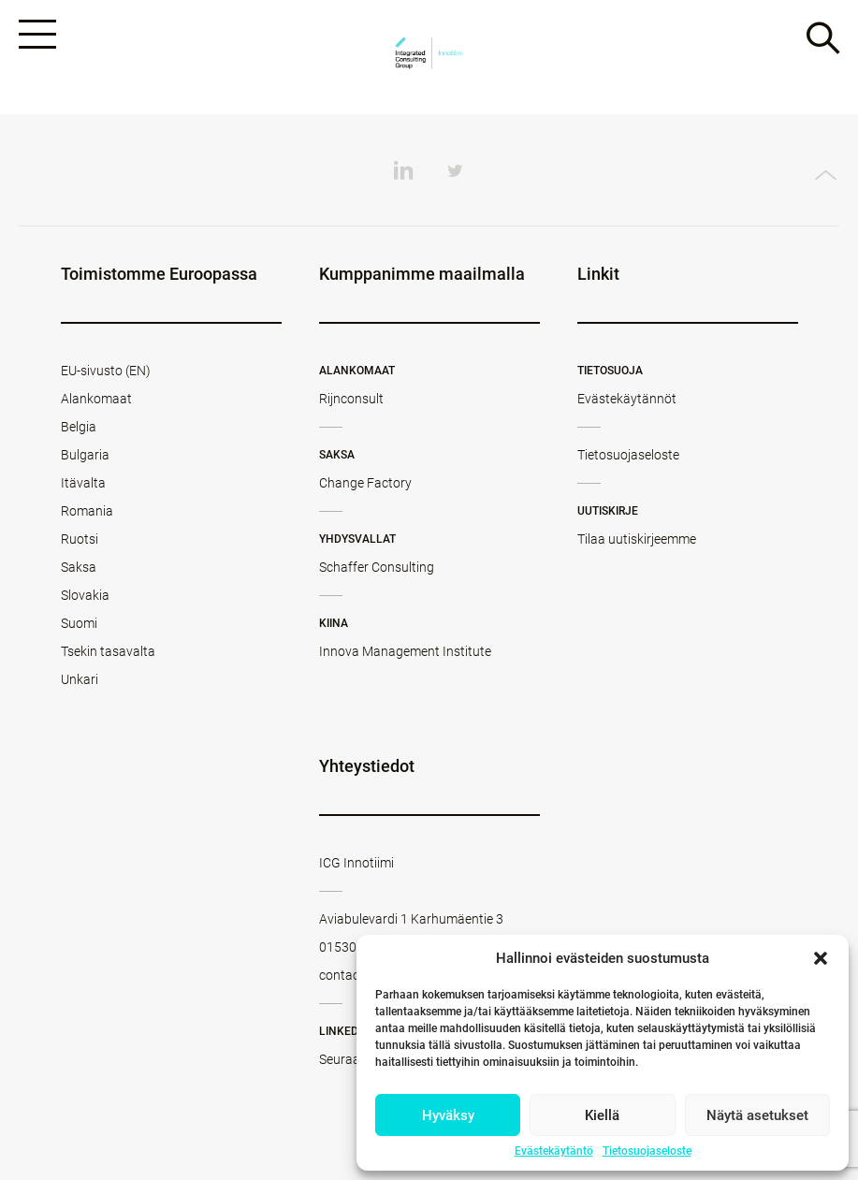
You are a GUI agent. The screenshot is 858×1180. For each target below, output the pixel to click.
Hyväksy (448, 1115)
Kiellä (602, 1115)
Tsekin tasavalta (108, 651)
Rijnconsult (351, 398)
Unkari (79, 679)
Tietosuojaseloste (647, 1151)
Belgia (78, 426)
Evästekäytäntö (554, 1151)
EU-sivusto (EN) (106, 370)
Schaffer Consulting (376, 567)
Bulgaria (85, 454)
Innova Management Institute (405, 651)
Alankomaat (96, 398)
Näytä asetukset (757, 1115)
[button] (820, 958)
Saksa (78, 567)
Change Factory (365, 482)
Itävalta (83, 482)
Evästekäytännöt (626, 398)
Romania (87, 510)
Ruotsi (79, 539)
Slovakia (85, 595)
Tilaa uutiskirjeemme (636, 539)
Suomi (79, 623)
